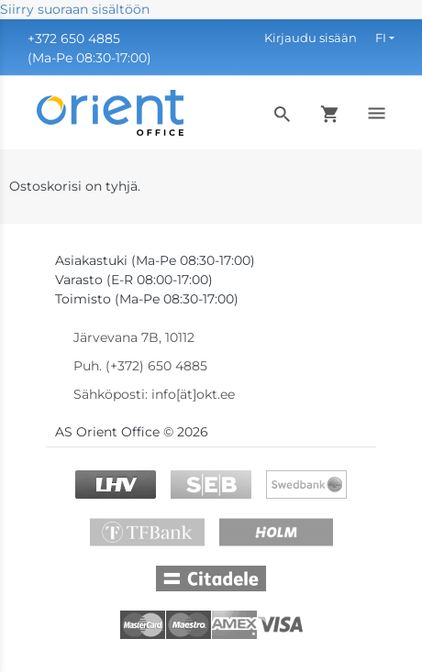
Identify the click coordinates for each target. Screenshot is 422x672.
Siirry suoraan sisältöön (75, 9)
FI (380, 37)
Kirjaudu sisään (310, 37)
